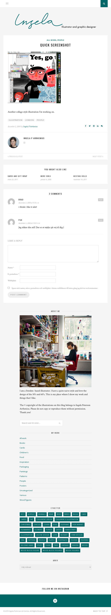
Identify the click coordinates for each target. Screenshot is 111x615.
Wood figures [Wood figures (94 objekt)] (72, 550)
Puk (20, 220)
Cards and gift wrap (17, 176)
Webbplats (12, 280)
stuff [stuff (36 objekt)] (39, 545)
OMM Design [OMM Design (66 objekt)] (77, 535)
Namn (11, 267)
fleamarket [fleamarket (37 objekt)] (26, 530)
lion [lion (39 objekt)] (55, 535)
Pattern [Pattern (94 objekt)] (31, 540)
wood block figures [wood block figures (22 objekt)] (52, 550)
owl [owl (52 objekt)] (23, 540)
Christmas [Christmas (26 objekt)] (25, 525)
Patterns (23, 476)
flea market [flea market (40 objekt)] (78, 525)
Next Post (98, 156)
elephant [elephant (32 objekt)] (65, 525)
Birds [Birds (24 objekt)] (67, 514)
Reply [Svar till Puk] (100, 220)
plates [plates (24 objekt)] (52, 540)
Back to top (100, 611)
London (29, 120)
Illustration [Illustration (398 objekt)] (27, 535)
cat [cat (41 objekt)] (31, 519)
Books (22, 443)
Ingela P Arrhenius (30, 126)
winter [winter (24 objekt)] (75, 545)
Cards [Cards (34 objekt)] (23, 519)
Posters (23, 485)
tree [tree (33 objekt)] (56, 545)
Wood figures (25, 500)
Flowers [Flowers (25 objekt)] (38, 530)
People (60, 40)
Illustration (15, 120)
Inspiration (24, 462)
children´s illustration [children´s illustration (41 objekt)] (67, 519)
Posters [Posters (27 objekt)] (84, 540)
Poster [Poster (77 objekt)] (74, 540)
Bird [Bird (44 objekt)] (59, 514)
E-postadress (13, 274)
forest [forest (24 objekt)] (49, 530)
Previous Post (15, 156)
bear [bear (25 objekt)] (51, 514)
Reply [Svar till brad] (100, 199)
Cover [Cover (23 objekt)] (47, 525)
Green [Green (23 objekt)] (59, 530)
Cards (22, 447)
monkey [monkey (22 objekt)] (64, 535)
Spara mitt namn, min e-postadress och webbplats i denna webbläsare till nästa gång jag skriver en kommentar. (55, 288)
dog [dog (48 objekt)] (55, 525)
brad (21, 199)
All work (51, 40)
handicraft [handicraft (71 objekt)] (70, 530)
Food (22, 457)
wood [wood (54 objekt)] (85, 545)
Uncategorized (26, 490)
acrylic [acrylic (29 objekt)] (31, 514)
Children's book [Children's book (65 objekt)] (44, 519)
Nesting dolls (80, 176)
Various (23, 495)
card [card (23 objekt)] (84, 514)
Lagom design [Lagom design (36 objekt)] (42, 535)
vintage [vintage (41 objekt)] (65, 545)
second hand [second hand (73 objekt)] (27, 545)
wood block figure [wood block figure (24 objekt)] (30, 550)
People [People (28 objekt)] (42, 540)
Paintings (24, 471)
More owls (46, 176)
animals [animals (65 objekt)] (42, 514)
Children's (24, 452)
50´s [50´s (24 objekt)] (22, 514)
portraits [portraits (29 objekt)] (62, 540)
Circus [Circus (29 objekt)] (37, 525)
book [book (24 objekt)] (75, 514)
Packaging (24, 466)
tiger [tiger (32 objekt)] (48, 545)
